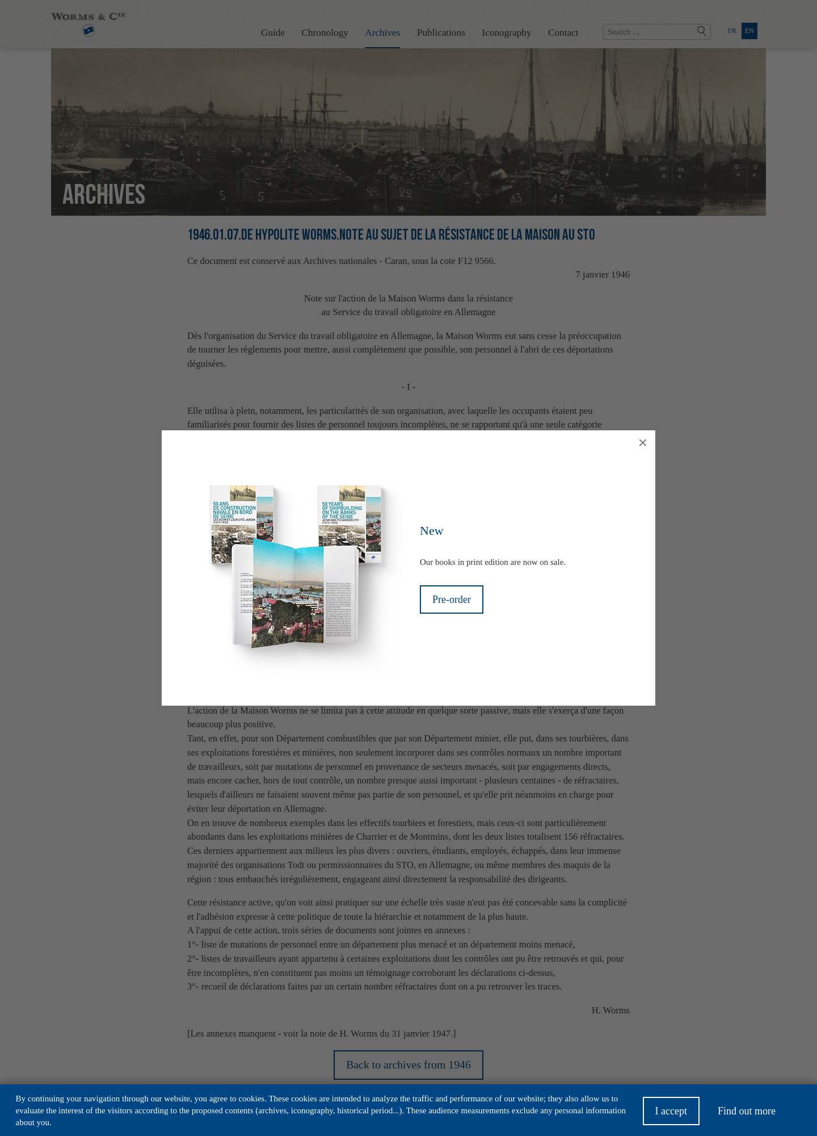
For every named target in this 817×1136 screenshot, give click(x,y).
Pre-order (451, 599)
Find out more (747, 1115)
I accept (671, 1115)
